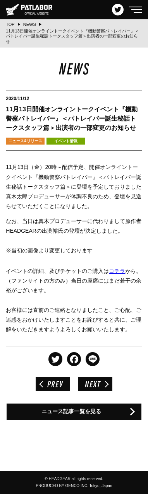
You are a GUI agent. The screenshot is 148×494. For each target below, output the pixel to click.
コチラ (117, 271)
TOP (10, 24)
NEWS (29, 24)
